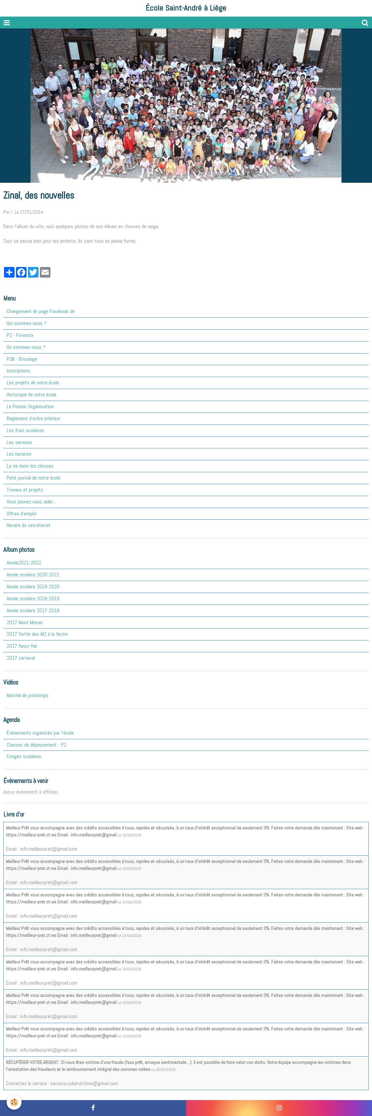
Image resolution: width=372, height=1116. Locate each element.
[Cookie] (14, 1102)
